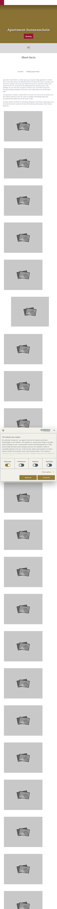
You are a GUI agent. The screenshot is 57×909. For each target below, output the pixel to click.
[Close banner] (54, 430)
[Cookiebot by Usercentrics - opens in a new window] (42, 430)
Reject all (28, 477)
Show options (46, 472)
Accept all (46, 477)
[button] (2, 2)
